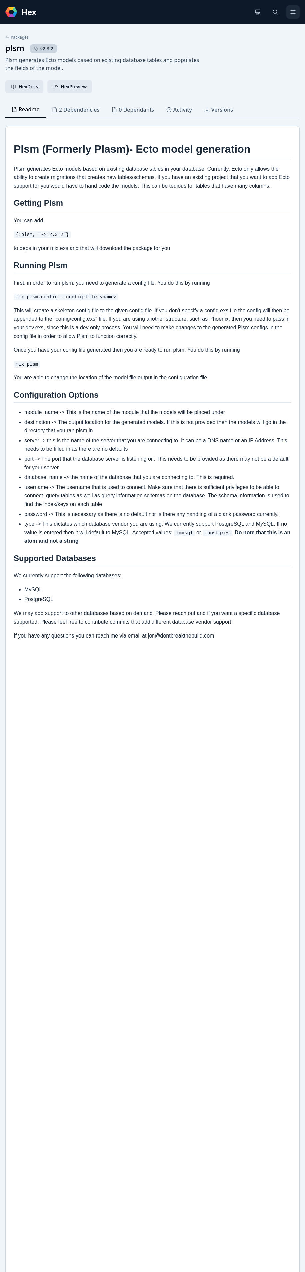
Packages (17, 37)
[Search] (275, 12)
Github (19, 1069)
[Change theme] (257, 12)
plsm (14, 47)
